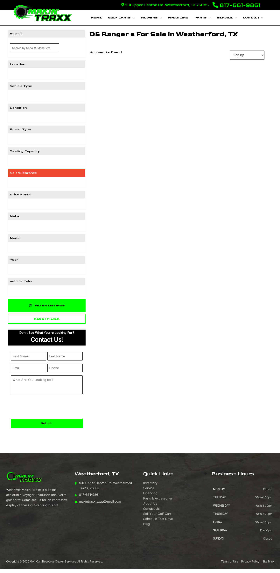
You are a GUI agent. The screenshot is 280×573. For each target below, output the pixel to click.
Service (225, 17)
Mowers (149, 17)
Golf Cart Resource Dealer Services (53, 561)
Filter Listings (47, 305)
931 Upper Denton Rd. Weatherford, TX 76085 (165, 5)
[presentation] (40, 406)
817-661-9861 (237, 5)
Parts (200, 17)
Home (96, 17)
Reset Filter (47, 319)
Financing (178, 17)
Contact (251, 17)
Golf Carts (119, 17)
